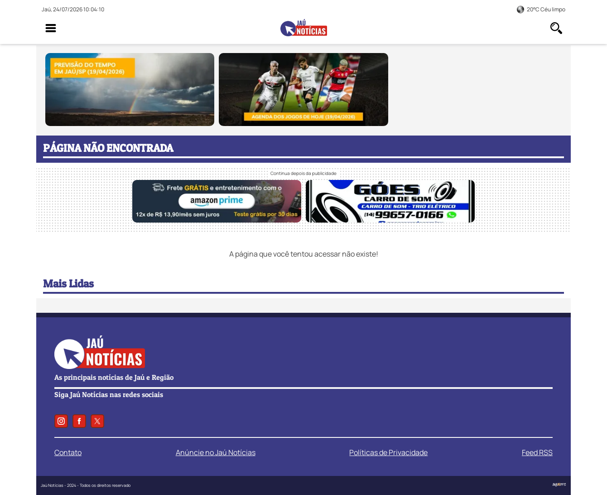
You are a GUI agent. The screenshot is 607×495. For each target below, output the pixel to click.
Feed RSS (537, 452)
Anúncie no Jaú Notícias (215, 452)
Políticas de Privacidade (388, 452)
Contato (68, 452)
